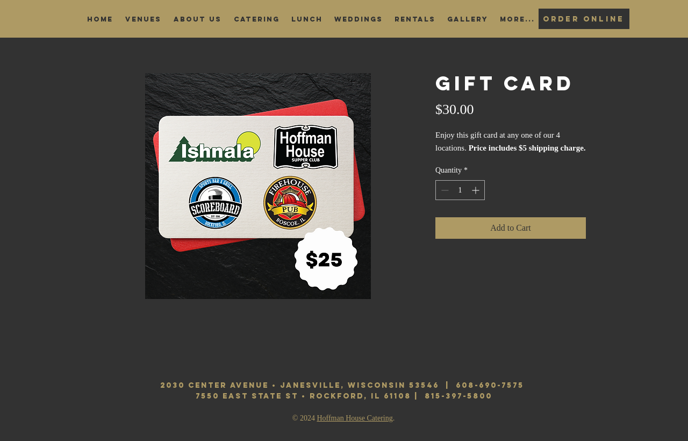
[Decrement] (443, 190)
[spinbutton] (460, 190)
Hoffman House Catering (354, 418)
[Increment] (476, 190)
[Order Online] (584, 19)
